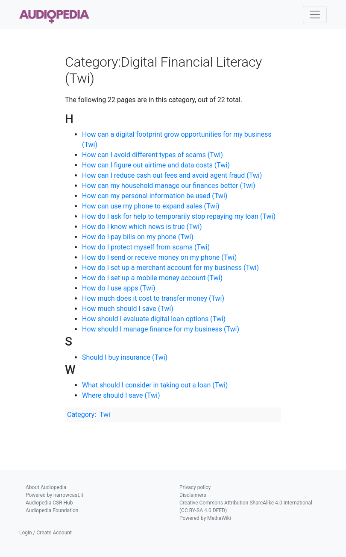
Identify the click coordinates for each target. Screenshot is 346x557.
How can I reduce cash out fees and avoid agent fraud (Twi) (172, 175)
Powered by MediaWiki (205, 518)
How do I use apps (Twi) (118, 288)
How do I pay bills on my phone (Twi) (138, 237)
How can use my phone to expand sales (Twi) (150, 206)
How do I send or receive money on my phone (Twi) (159, 257)
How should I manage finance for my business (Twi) (160, 329)
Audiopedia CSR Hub (49, 503)
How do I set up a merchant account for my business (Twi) (170, 268)
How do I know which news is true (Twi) (142, 227)
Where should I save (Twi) (121, 395)
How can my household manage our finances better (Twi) (168, 186)
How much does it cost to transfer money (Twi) (153, 298)
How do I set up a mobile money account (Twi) (152, 278)
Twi (105, 414)
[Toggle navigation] (315, 14)
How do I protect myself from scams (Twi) (146, 247)
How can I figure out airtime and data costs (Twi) (156, 165)
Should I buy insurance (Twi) (124, 357)
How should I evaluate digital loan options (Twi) (154, 319)
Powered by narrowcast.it (54, 495)
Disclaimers (192, 495)
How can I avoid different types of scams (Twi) (152, 155)
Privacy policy (195, 487)
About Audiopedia (46, 487)
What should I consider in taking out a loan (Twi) (155, 385)
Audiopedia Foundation (52, 510)
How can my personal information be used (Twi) (154, 196)
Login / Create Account (45, 533)
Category (80, 414)
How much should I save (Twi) (127, 309)
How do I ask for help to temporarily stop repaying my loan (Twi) (179, 216)
